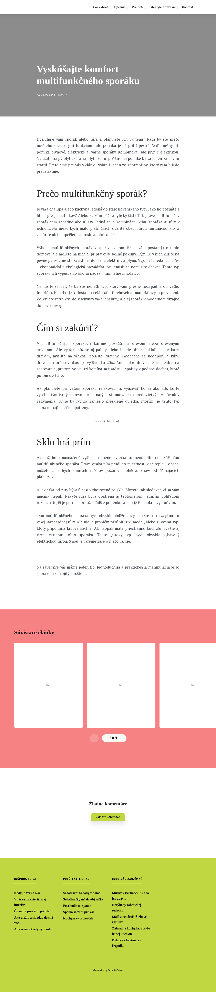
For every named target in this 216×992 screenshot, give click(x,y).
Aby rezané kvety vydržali (32, 929)
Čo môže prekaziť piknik (31, 911)
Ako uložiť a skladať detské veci (33, 919)
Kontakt (187, 7)
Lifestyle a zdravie (163, 7)
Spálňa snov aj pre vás (78, 911)
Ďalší (113, 754)
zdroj (119, 427)
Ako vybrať (100, 7)
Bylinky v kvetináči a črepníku (127, 942)
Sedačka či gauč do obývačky (83, 899)
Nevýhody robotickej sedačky (126, 907)
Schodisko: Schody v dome (81, 892)
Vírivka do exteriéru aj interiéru (30, 901)
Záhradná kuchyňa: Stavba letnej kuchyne (131, 931)
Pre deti (137, 7)
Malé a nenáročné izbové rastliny (129, 919)
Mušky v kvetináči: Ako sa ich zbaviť (130, 895)
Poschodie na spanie (77, 905)
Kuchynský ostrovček (78, 918)
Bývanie (119, 7)
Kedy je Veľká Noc (27, 892)
